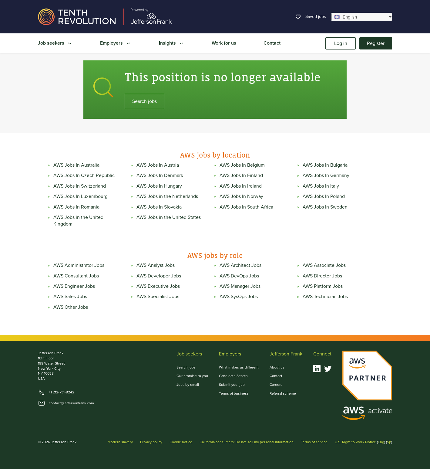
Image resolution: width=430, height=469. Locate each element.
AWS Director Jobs (322, 276)
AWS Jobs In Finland (241, 175)
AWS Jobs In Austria (157, 165)
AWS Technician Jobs (325, 296)
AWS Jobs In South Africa (246, 207)
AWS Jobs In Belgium (242, 165)
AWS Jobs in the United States (168, 217)
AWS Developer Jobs (158, 276)
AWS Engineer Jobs (74, 286)
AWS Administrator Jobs (78, 265)
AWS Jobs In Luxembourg (80, 196)
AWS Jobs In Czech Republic (84, 175)
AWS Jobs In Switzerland (79, 186)
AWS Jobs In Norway (241, 196)
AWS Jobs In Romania (76, 207)
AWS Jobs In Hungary (159, 186)
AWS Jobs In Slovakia (159, 207)
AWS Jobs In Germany (326, 175)
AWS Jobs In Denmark (159, 175)
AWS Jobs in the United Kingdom (78, 220)
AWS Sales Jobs (70, 296)
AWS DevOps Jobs (239, 276)
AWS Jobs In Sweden (325, 207)
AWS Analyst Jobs (155, 265)
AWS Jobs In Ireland (241, 186)
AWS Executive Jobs (158, 286)
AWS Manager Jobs (240, 286)
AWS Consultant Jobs (76, 276)
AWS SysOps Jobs (239, 296)
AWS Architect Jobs (240, 265)
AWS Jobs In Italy (321, 186)
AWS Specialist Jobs (157, 296)
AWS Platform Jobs (323, 286)
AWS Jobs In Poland (324, 196)
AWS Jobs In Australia (76, 165)
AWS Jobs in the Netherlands (167, 196)
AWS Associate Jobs (324, 265)
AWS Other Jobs (70, 307)
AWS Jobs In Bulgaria (325, 165)
